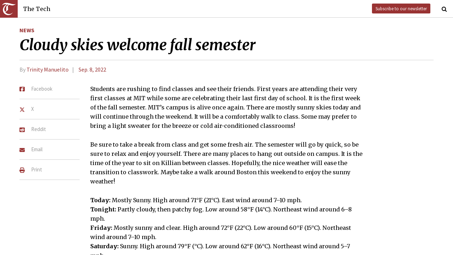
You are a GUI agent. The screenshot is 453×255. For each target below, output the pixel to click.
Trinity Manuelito (48, 69)
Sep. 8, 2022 (92, 69)
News (26, 30)
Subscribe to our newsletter (401, 8)
